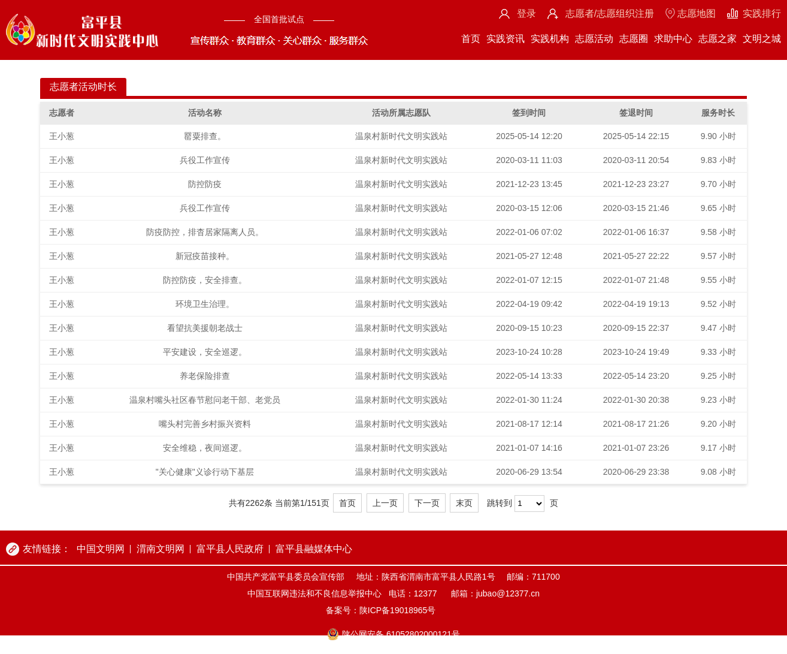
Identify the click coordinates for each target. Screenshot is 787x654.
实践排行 (762, 13)
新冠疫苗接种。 (204, 256)
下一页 (427, 503)
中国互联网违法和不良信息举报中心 (314, 593)
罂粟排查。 (205, 136)
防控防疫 (205, 184)
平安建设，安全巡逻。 (205, 352)
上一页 (385, 503)
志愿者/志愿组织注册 (609, 13)
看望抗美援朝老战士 (205, 328)
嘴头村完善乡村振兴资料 (205, 424)
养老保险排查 (205, 376)
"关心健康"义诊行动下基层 (205, 472)
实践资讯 (505, 39)
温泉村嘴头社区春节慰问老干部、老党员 (204, 400)
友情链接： (47, 549)
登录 (526, 13)
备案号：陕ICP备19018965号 (381, 610)
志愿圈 (633, 39)
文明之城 (762, 39)
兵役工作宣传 (205, 160)
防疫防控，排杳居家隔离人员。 (205, 232)
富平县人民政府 (230, 549)
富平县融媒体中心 (314, 549)
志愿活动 (594, 39)
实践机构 (550, 39)
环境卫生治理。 (204, 304)
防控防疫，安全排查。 (205, 280)
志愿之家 (717, 39)
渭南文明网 (160, 549)
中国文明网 (101, 549)
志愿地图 (696, 13)
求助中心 (673, 39)
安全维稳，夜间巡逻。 (205, 448)
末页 (464, 503)
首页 (470, 39)
